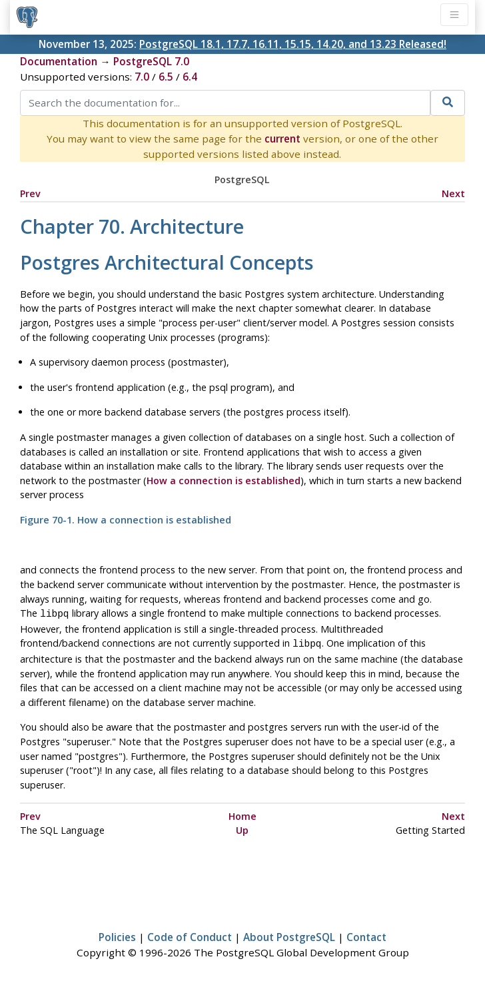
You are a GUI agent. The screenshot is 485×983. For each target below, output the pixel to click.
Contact (366, 934)
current (282, 138)
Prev (30, 193)
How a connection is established (223, 480)
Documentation (58, 61)
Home (242, 813)
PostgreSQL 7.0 (151, 61)
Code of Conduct (189, 934)
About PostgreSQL (289, 934)
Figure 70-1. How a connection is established (125, 519)
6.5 (166, 76)
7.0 (142, 76)
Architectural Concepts (167, 262)
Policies (117, 934)
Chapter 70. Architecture (132, 226)
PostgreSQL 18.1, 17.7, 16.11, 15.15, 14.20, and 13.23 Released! (292, 44)
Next (453, 193)
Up (242, 827)
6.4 (190, 76)
